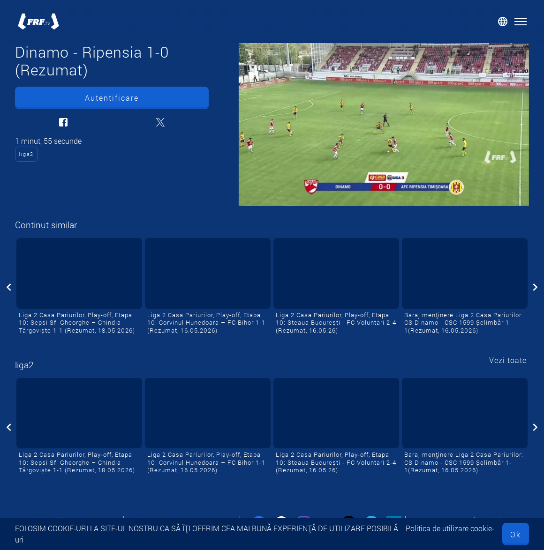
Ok (515, 534)
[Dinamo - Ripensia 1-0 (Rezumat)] (384, 124)
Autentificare (112, 98)
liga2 (26, 154)
